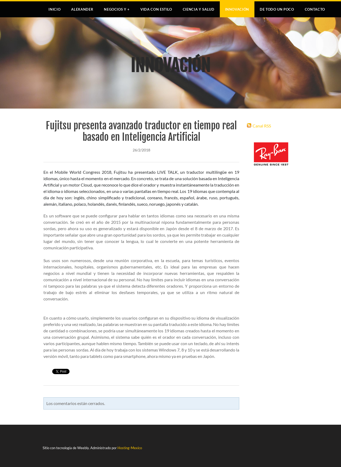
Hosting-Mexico (129, 448)
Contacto (315, 9)
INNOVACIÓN (237, 9)
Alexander (82, 9)
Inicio (54, 9)
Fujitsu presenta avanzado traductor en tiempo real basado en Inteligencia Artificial (141, 131)
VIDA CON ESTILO (156, 9)
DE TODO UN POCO (277, 9)
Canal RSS (262, 125)
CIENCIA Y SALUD (198, 9)
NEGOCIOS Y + (117, 9)
